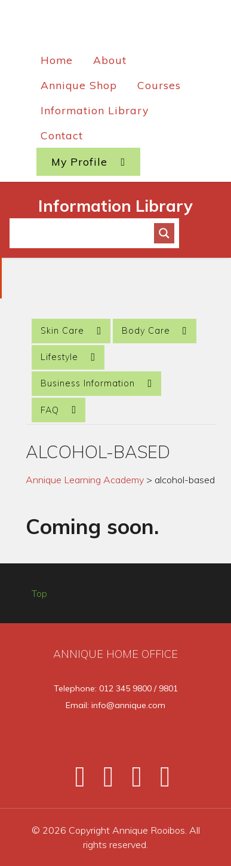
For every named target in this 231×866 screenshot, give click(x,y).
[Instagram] (132, 781)
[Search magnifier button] (164, 233)
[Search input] (87, 233)
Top (39, 593)
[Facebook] (74, 781)
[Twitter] (103, 781)
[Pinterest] (158, 781)
